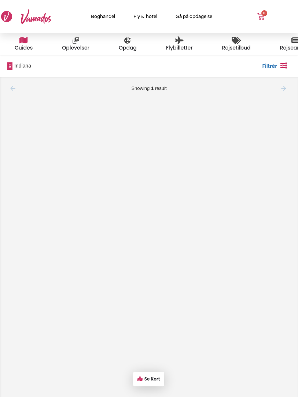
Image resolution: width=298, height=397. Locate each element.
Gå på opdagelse (194, 16)
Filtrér (276, 65)
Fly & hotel (145, 16)
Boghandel (103, 16)
